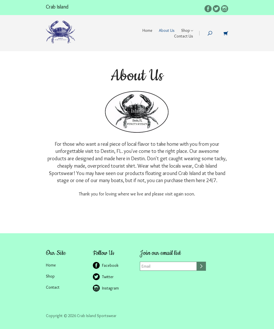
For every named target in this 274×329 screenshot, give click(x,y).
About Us (167, 30)
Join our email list (160, 253)
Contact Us (183, 36)
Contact (53, 287)
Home (147, 30)
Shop (187, 30)
